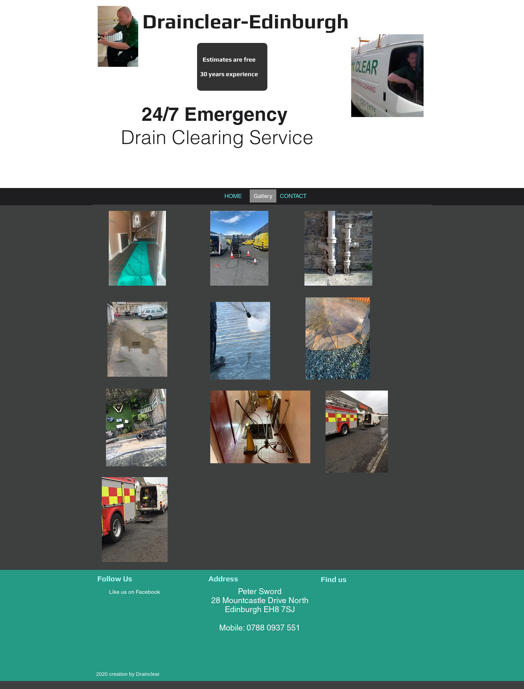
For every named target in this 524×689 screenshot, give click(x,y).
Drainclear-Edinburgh (245, 21)
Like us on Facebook (134, 592)
